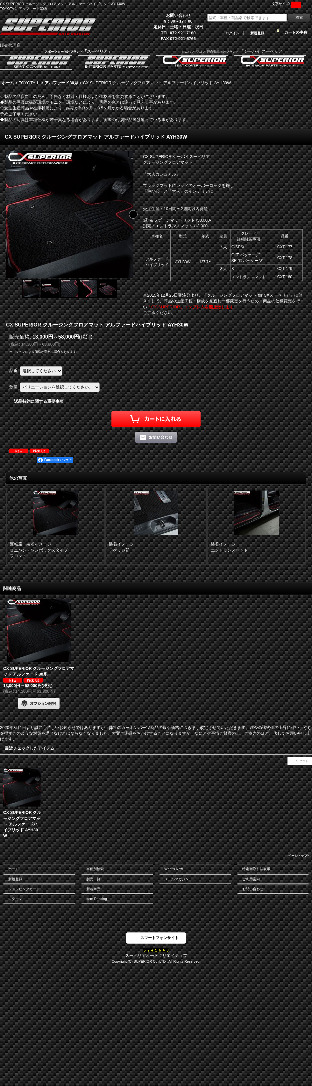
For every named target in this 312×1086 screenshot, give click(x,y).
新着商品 (93, 889)
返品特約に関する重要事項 (39, 401)
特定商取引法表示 (256, 869)
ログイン (232, 33)
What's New (173, 869)
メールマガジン (176, 879)
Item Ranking (96, 899)
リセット (302, 761)
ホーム (13, 869)
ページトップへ (299, 855)
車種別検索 (95, 869)
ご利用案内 (251, 879)
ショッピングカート (24, 889)
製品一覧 (93, 879)
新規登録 (257, 33)
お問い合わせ (252, 889)
